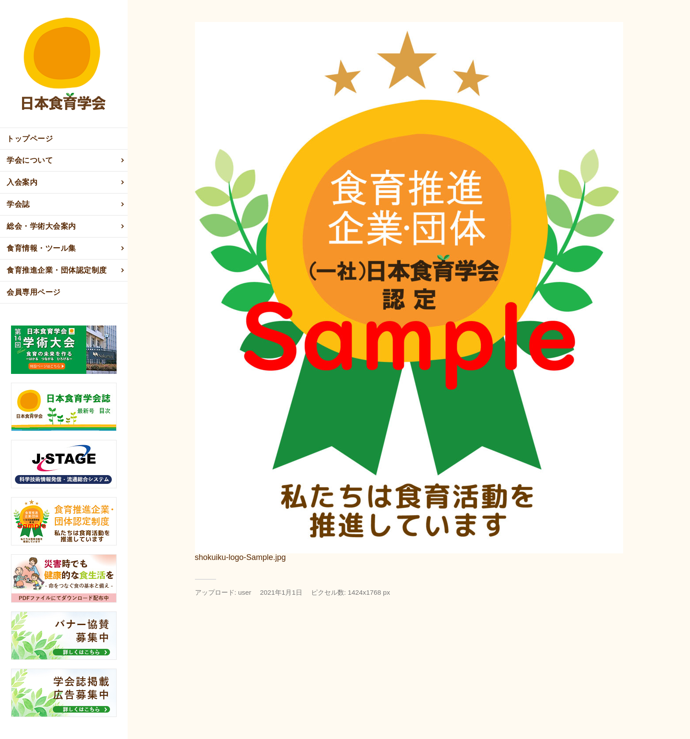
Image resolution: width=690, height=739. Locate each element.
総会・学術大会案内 (66, 227)
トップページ (30, 139)
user (244, 592)
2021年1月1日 (281, 592)
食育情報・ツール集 (66, 249)
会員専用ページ (34, 292)
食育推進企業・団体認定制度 (66, 271)
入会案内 (66, 183)
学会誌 (66, 205)
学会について (66, 161)
